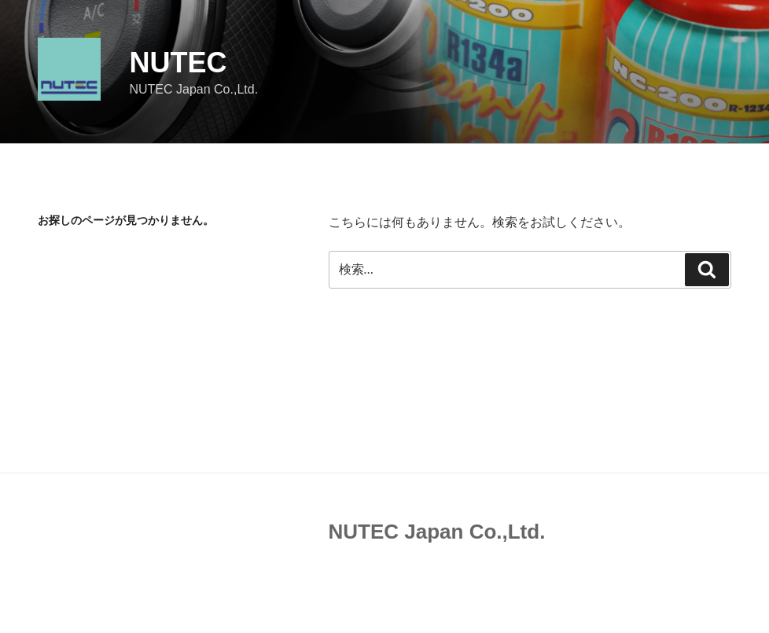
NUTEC (177, 62)
